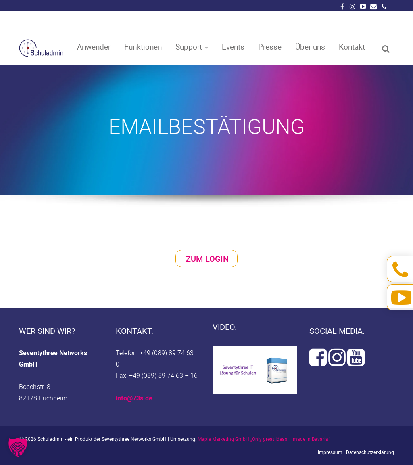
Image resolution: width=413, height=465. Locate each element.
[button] (17, 447)
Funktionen (143, 46)
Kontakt (352, 46)
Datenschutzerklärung (370, 452)
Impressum (330, 452)
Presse (270, 46)
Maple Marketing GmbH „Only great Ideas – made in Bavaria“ (264, 439)
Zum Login (207, 258)
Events (233, 46)
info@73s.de (134, 398)
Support (188, 46)
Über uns (310, 46)
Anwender (94, 46)
